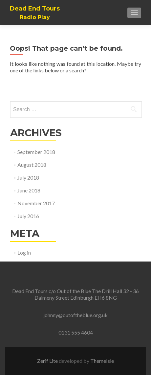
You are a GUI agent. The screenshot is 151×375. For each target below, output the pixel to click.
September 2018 (36, 152)
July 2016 (28, 216)
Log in (24, 252)
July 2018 (28, 177)
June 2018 (28, 190)
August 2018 (31, 165)
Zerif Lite (48, 361)
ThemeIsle (102, 361)
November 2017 (36, 203)
